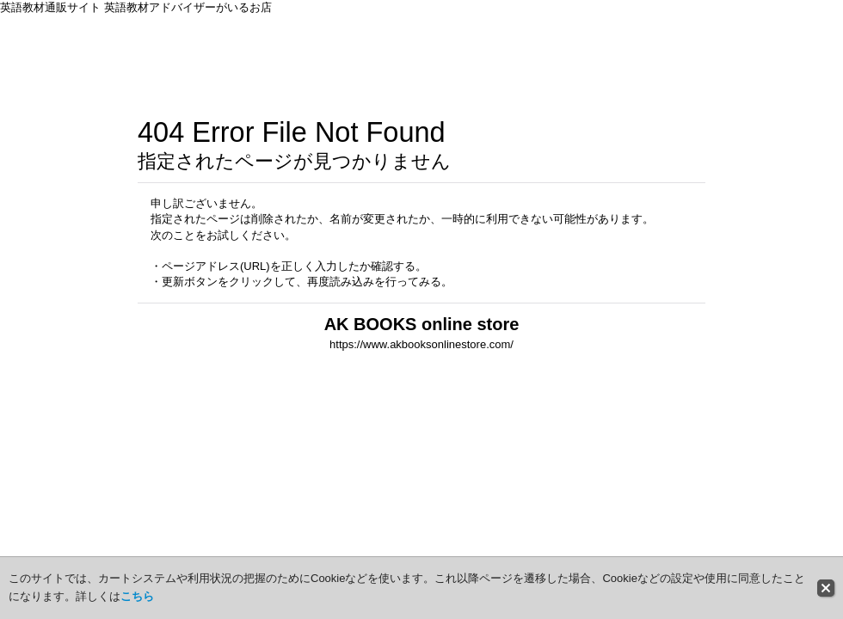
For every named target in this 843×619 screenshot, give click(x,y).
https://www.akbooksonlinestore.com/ (421, 344)
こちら (137, 596)
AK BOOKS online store (422, 324)
